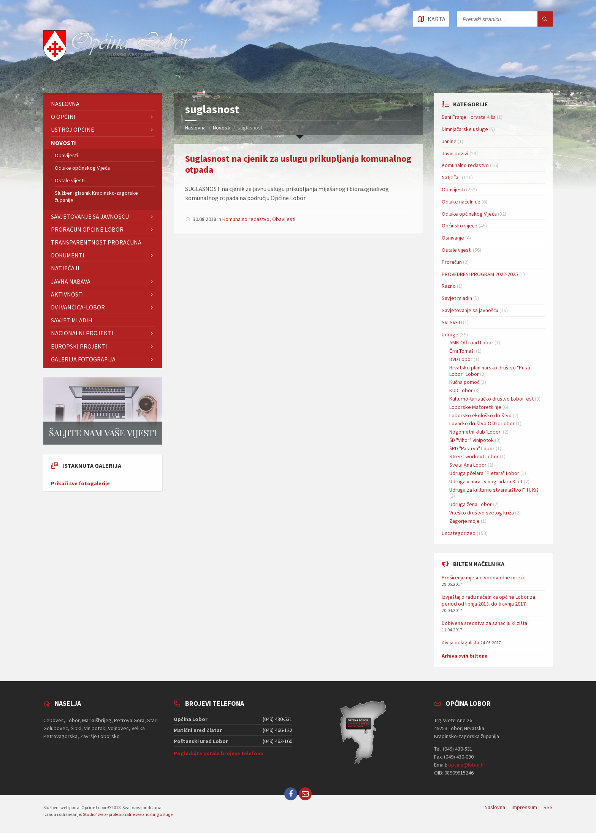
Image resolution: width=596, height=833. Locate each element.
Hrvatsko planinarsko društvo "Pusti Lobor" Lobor (489, 370)
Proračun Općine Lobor (87, 229)
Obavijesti (283, 219)
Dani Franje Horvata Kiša (469, 117)
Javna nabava (70, 281)
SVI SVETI (452, 322)
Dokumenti (67, 255)
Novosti (221, 127)
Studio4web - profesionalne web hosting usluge (128, 814)
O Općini (63, 116)
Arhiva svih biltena (465, 655)
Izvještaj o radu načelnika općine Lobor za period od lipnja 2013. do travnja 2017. (488, 600)
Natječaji (65, 268)
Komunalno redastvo (245, 219)
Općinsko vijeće (459, 225)
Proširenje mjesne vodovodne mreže (484, 577)
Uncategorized (459, 533)
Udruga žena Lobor (470, 504)
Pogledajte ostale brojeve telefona (218, 753)
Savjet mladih (71, 320)
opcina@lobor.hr (466, 764)
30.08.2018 (204, 219)
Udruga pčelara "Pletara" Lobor (484, 473)
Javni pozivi (455, 153)
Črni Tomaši (462, 350)
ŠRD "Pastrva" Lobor (472, 448)
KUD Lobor (461, 390)
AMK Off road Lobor (471, 342)
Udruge (450, 334)
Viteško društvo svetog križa (481, 512)
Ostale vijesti (70, 180)
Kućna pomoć (464, 382)
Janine (449, 141)
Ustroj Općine (72, 129)
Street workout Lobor (474, 456)
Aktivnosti (67, 294)
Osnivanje (453, 237)
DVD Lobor (460, 359)
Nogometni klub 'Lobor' (475, 431)
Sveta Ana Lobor (468, 464)
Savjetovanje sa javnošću (90, 216)
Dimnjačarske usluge (465, 129)
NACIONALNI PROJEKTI (82, 333)
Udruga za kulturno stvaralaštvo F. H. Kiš (494, 489)
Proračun (452, 262)
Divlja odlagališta (460, 642)
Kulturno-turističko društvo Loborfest (491, 398)
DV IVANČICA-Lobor (78, 307)
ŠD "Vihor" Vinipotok (471, 440)
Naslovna (195, 127)
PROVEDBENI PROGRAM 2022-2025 (480, 274)
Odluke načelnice (461, 201)
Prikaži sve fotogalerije (80, 483)
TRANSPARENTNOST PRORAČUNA (96, 242)
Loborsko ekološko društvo (480, 415)
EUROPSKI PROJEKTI (79, 346)
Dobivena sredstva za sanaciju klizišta (484, 623)
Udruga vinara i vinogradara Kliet (486, 481)
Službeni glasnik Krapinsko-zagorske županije (96, 196)
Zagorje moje (464, 520)
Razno (449, 285)
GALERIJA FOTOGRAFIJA (83, 359)
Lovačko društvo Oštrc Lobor (482, 423)
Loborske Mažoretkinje (475, 407)
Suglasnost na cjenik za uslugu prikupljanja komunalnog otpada (298, 164)
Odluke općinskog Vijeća (82, 167)
